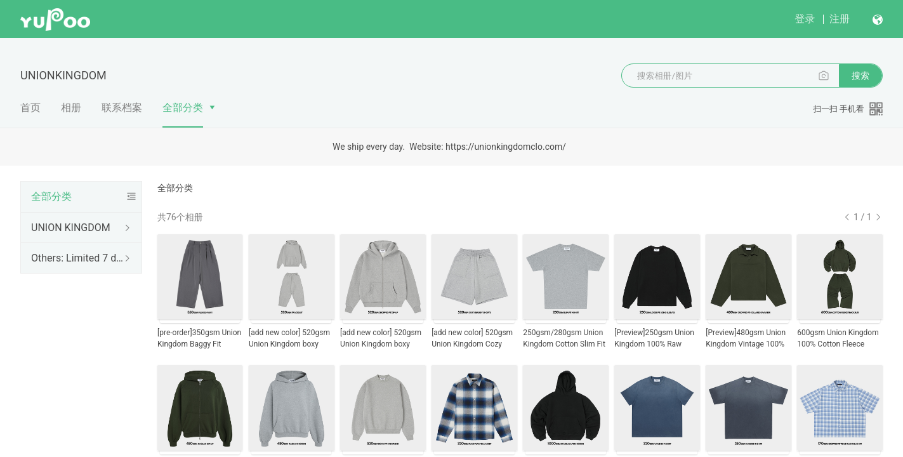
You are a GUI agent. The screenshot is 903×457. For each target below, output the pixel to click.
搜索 (860, 75)
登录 (804, 19)
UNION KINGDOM (70, 228)
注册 (839, 19)
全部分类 (182, 108)
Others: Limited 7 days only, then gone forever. (78, 258)
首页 (30, 108)
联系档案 (122, 108)
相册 (71, 108)
